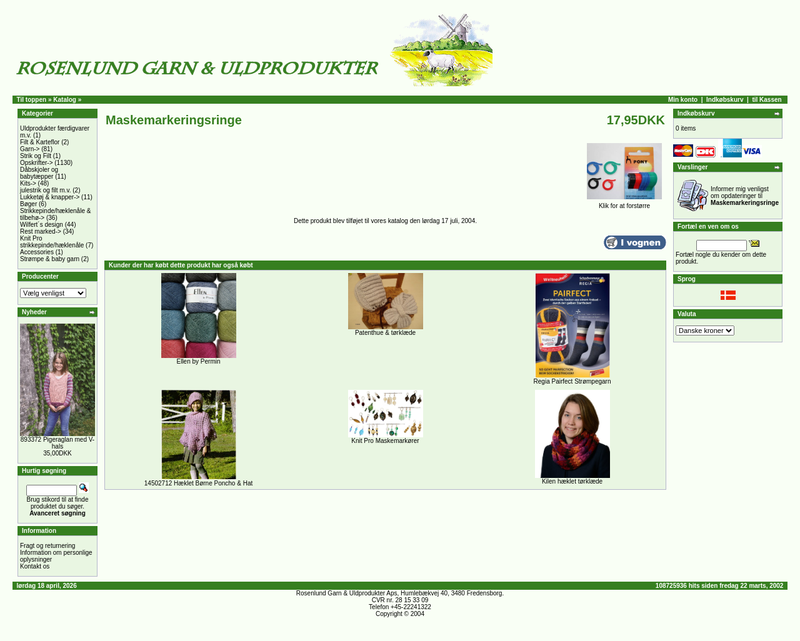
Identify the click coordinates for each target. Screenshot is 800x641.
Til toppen (32, 99)
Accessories (37, 252)
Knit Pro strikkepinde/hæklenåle (52, 242)
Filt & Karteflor (39, 142)
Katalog (64, 99)
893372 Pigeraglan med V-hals (57, 443)
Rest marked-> (40, 231)
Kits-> (28, 183)
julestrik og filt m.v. (45, 190)
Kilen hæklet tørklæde (572, 481)
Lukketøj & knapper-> (49, 197)
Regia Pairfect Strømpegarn (572, 381)
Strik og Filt (35, 155)
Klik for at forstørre (624, 203)
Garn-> (29, 149)
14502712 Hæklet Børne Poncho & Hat (198, 483)
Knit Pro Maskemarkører (385, 440)
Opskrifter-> (36, 162)
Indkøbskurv (724, 99)
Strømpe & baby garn (49, 259)
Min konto (683, 99)
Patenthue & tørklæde (385, 332)
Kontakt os (34, 566)
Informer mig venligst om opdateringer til (745, 196)
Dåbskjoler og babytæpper (39, 173)
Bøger (28, 204)
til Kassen (766, 99)
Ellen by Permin (198, 361)
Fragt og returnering (47, 545)
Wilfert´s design (41, 224)
